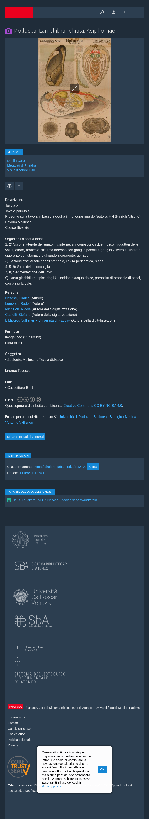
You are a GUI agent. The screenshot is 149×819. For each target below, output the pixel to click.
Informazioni (16, 717)
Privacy (13, 745)
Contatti (13, 723)
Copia (93, 466)
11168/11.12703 (32, 473)
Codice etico (16, 734)
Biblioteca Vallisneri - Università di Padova (37, 320)
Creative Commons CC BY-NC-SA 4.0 (92, 406)
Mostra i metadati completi (25, 436)
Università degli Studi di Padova (117, 707)
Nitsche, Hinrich (17, 298)
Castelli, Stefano (18, 315)
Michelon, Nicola (18, 309)
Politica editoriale (20, 739)
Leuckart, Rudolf (18, 303)
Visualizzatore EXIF (21, 170)
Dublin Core (16, 160)
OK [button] (102, 769)
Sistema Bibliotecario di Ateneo (70, 707)
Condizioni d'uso (19, 728)
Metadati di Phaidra (21, 165)
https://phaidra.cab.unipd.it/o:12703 (60, 466)
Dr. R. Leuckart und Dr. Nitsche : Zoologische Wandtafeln (54, 500)
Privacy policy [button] (51, 786)
